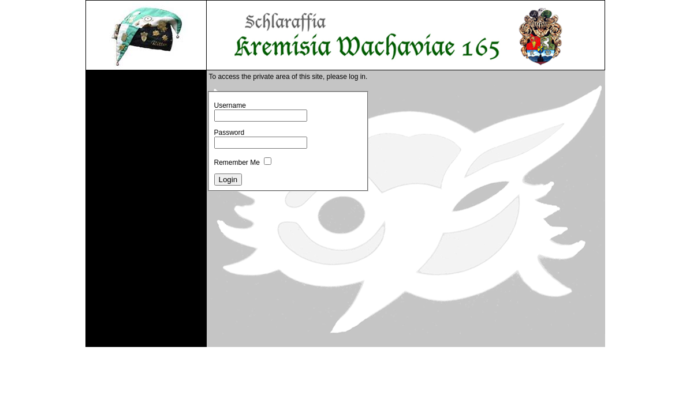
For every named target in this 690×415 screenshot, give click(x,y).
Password (229, 133)
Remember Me (237, 163)
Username (230, 105)
